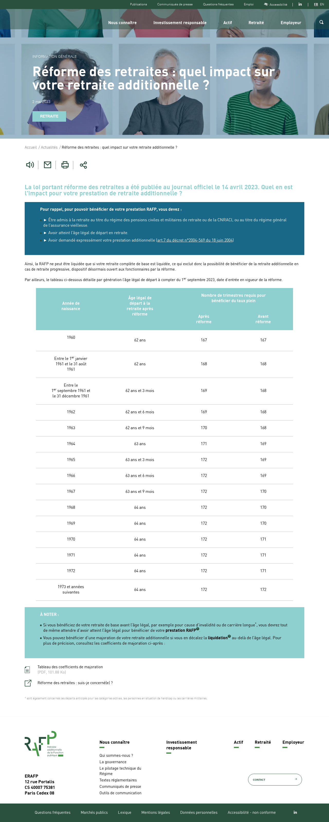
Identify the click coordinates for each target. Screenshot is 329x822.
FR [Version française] (316, 4)
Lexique (124, 813)
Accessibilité (275, 4)
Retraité (256, 23)
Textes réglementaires (118, 780)
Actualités (49, 148)
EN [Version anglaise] (322, 4)
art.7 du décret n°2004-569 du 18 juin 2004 (195, 240)
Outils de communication (120, 793)
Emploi (249, 4)
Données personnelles (198, 813)
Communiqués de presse (175, 4)
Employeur (291, 23)
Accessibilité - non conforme (252, 813)
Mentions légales (155, 813)
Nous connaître (122, 23)
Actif (227, 23)
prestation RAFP (181, 631)
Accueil (31, 148)
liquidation (218, 638)
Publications (138, 4)
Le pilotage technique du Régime (120, 771)
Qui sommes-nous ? (116, 756)
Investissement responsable (180, 23)
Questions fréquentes (218, 4)
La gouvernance (112, 762)
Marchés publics (94, 813)
